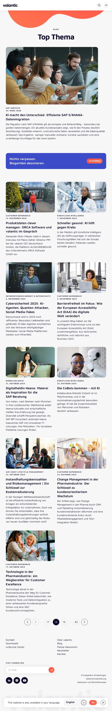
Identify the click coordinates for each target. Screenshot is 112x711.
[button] (106, 5)
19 (64, 622)
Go (93, 702)
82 (76, 622)
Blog (59, 643)
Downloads (12, 643)
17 (48, 622)
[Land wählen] (75, 702)
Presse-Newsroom (67, 647)
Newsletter (63, 650)
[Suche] (99, 5)
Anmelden (94, 160)
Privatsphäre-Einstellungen (93, 675)
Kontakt (10, 639)
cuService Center (15, 647)
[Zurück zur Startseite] (10, 5)
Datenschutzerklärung (96, 678)
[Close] (103, 702)
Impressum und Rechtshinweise (91, 682)
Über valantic (64, 639)
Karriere (61, 654)
